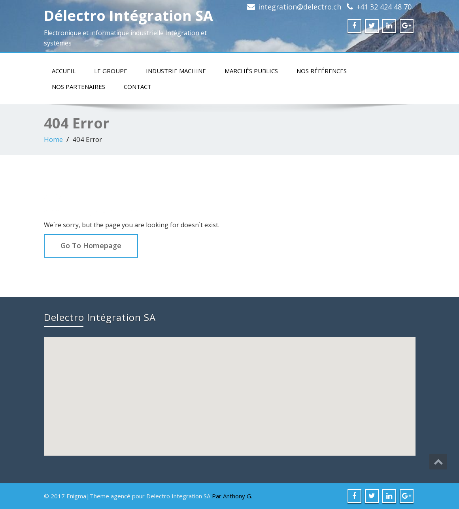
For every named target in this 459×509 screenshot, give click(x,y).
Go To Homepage (90, 245)
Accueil (64, 71)
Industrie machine (176, 71)
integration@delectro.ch (299, 6)
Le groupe (110, 71)
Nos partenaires (78, 86)
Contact (137, 86)
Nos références (322, 71)
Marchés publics (251, 71)
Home (53, 139)
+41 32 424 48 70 (384, 6)
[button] (230, 389)
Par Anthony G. (232, 496)
